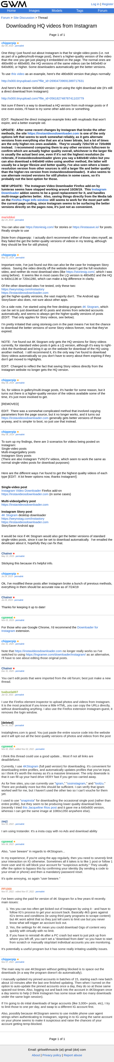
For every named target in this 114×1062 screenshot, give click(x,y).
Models (57, 10)
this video (17, 74)
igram (60, 783)
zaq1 (4, 821)
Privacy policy (51, 1055)
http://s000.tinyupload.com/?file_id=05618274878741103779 (42, 98)
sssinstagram (76, 783)
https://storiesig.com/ (40, 227)
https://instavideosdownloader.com (53, 133)
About (36, 1055)
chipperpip (8, 43)
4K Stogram (90, 306)
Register (107, 4)
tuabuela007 (9, 692)
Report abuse (73, 1055)
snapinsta (27, 800)
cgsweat (7, 617)
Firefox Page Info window (30, 200)
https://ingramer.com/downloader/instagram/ (56, 654)
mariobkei (8, 217)
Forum (102, 10)
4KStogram (30, 766)
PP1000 (6, 888)
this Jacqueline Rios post (40, 807)
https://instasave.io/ (86, 227)
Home (11, 10)
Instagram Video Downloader (21, 490)
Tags (79, 10)
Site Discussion (23, 17)
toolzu (99, 783)
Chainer (6, 553)
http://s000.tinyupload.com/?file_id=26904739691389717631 (42, 81)
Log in (95, 4)
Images (34, 10)
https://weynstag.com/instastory (22, 289)
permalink (19, 46)
